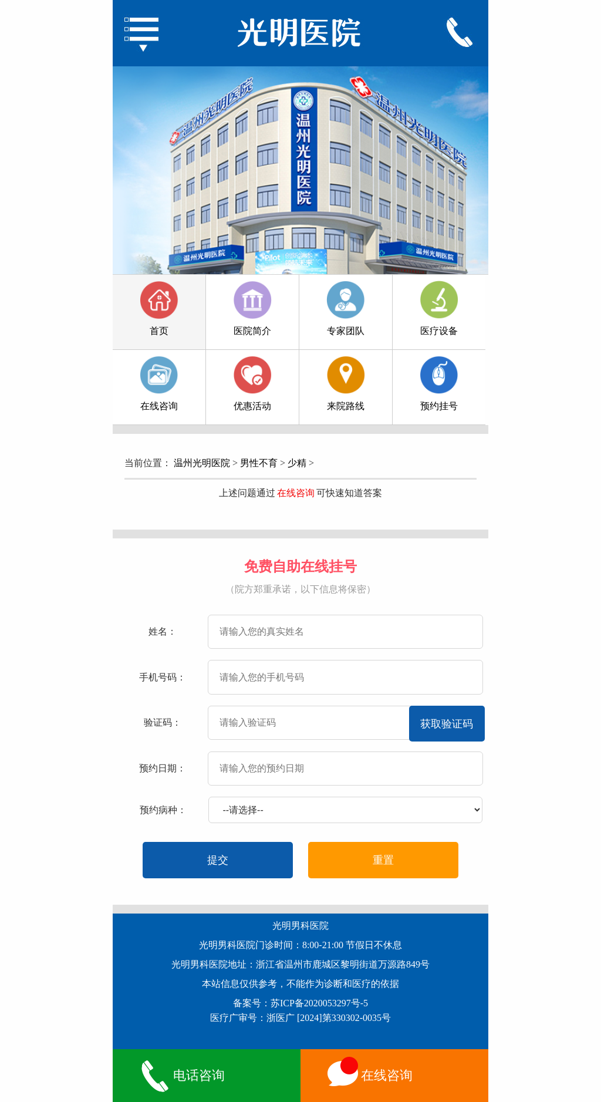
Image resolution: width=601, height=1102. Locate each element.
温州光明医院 (202, 463)
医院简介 (252, 308)
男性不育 (259, 463)
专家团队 (345, 308)
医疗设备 (439, 308)
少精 (297, 463)
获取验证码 (446, 724)
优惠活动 (252, 383)
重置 (383, 860)
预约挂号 (439, 383)
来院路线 (345, 383)
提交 (217, 860)
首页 (159, 308)
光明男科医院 (300, 926)
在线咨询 (159, 383)
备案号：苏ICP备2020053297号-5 (300, 1003)
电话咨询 (181, 1075)
